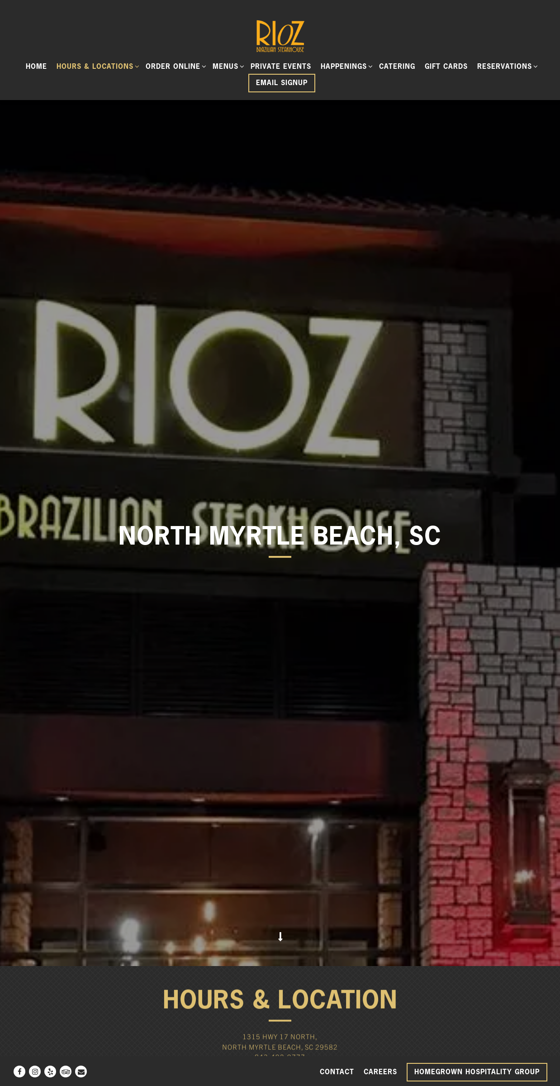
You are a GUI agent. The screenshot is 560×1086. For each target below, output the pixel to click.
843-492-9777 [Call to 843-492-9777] (280, 918)
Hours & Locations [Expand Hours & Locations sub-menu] (96, 66)
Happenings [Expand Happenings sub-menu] (345, 66)
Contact (337, 1071)
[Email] (81, 1071)
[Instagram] (35, 1071)
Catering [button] (397, 66)
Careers (380, 1071)
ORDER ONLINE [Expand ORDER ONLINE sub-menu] (174, 66)
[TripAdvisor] (65, 1071)
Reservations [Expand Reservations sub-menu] (506, 66)
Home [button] (36, 66)
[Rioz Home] (280, 35)
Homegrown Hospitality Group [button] (477, 1071)
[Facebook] (19, 1071)
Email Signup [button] (282, 82)
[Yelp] (50, 1071)
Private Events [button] (281, 66)
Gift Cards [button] (446, 66)
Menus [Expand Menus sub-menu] (227, 66)
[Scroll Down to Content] (280, 799)
